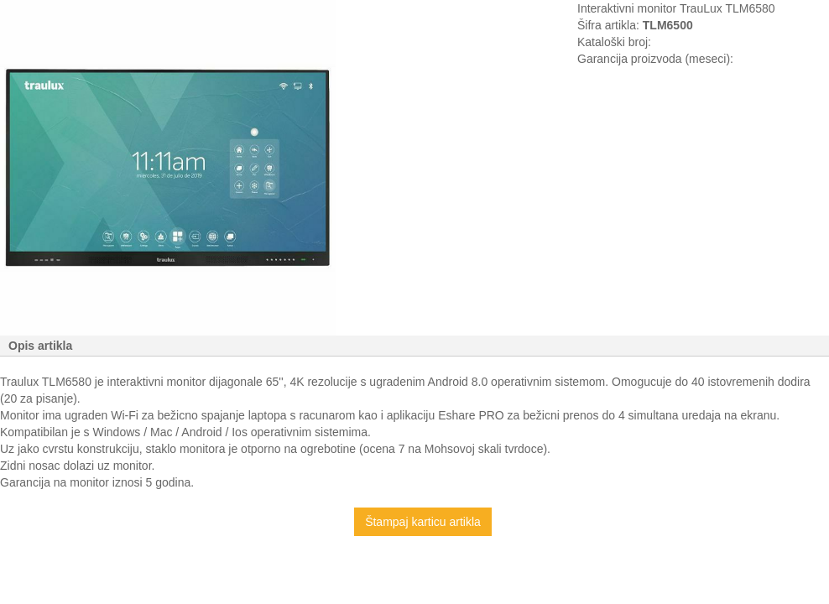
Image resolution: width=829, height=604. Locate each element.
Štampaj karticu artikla (423, 521)
